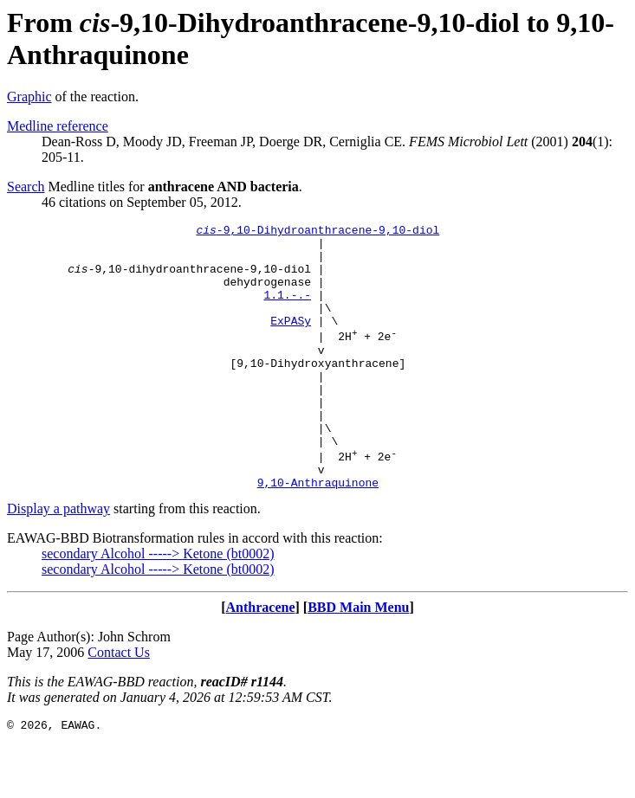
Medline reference (57, 126)
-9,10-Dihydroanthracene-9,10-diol (317, 232)
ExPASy (290, 341)
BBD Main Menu (358, 659)
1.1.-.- (287, 310)
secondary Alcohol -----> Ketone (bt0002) (158, 605)
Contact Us (118, 704)
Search (26, 186)
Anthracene (260, 659)
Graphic (29, 96)
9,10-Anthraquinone (318, 534)
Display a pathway (58, 560)
